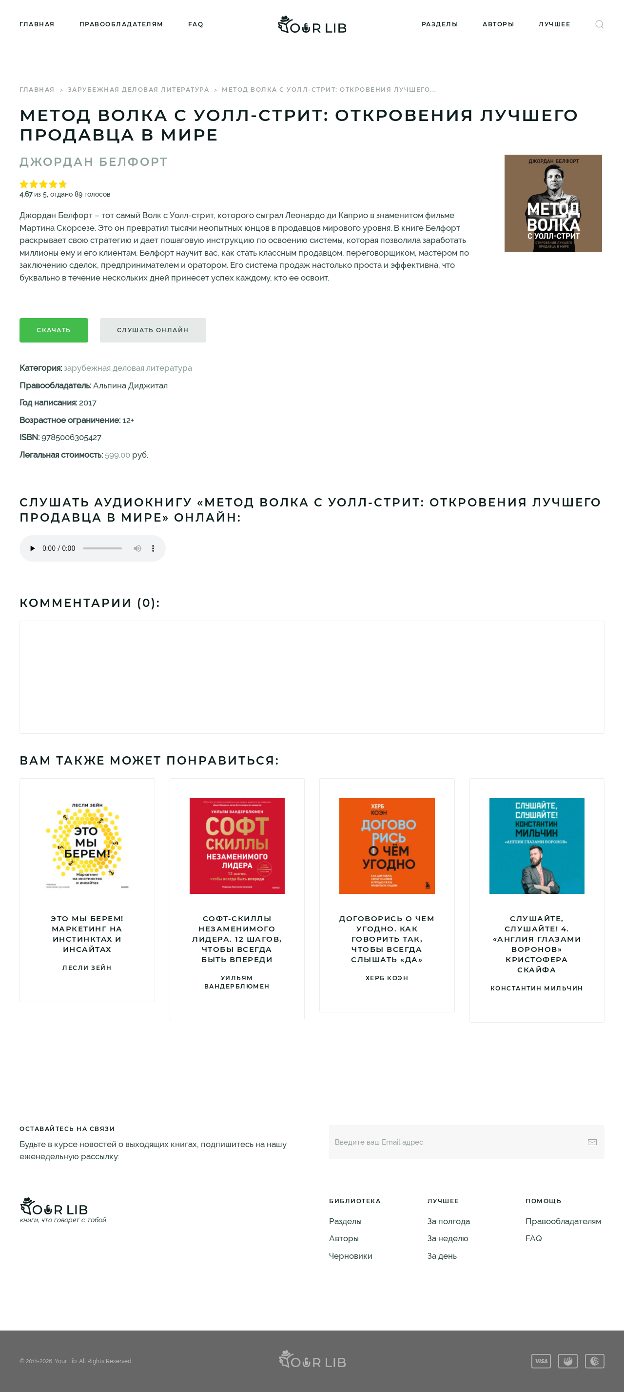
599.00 (117, 455)
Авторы (498, 24)
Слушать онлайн (153, 330)
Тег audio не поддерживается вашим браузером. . (93, 548)
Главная (37, 24)
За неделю (448, 1238)
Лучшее (554, 24)
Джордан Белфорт (94, 162)
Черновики (350, 1256)
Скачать (54, 330)
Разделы (440, 24)
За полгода (449, 1221)
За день (442, 1256)
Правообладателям (121, 24)
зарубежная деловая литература (139, 89)
